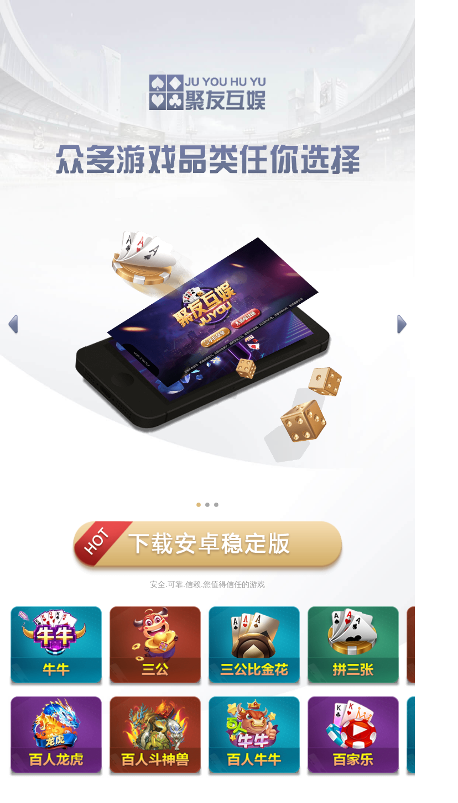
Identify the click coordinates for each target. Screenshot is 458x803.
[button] (13, 325)
